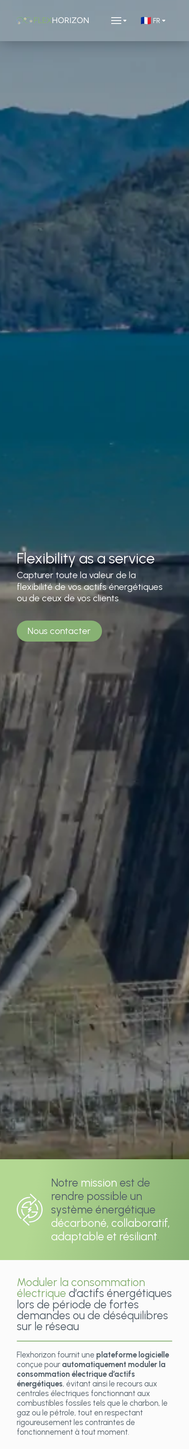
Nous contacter (59, 631)
